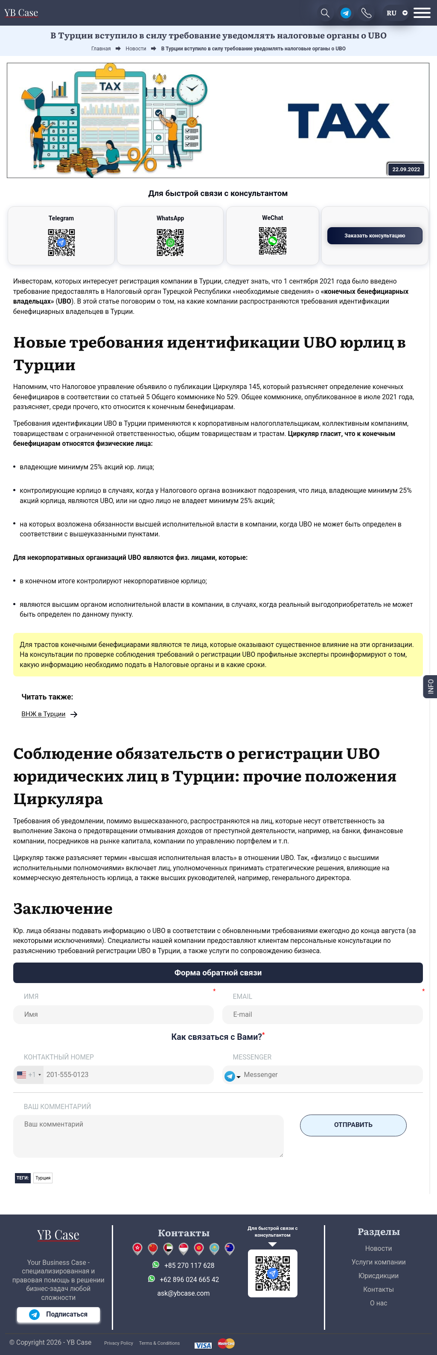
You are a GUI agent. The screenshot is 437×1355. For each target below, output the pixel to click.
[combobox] (29, 1075)
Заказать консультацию (376, 235)
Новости (378, 1248)
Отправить (353, 1125)
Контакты (378, 1289)
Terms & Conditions (159, 1343)
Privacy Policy (118, 1343)
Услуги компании (379, 1262)
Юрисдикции (378, 1276)
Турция (42, 1178)
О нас (378, 1303)
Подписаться (58, 1314)
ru (391, 13)
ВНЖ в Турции (43, 715)
